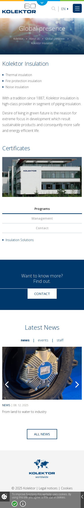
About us (34, 39)
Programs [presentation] (42, 209)
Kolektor (18, 39)
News (25, 340)
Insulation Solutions (20, 240)
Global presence (55, 39)
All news (42, 434)
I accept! (14, 504)
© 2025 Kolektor (23, 488)
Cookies (67, 488)
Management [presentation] (42, 218)
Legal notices (48, 488)
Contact (42, 293)
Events (43, 340)
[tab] (42, 209)
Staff (60, 340)
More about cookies (23, 504)
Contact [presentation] (42, 228)
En (64, 9)
